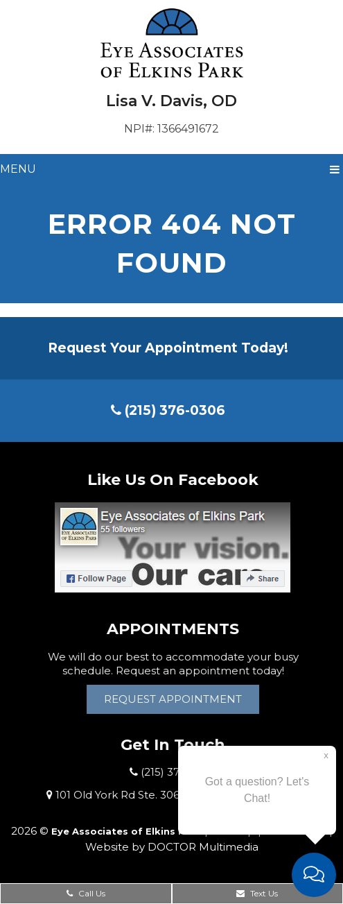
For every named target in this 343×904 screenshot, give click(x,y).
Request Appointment (175, 699)
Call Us (86, 893)
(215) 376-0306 (168, 410)
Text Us (257, 893)
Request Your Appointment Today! (168, 348)
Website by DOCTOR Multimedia (171, 846)
